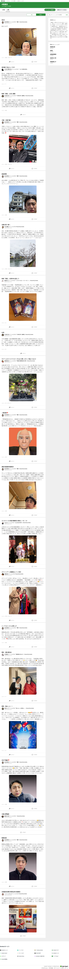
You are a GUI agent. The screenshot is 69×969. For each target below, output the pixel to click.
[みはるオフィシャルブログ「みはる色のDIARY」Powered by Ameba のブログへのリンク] (3, 523)
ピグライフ (3, 956)
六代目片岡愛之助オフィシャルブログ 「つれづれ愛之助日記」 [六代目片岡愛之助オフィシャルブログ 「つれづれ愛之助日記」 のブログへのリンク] (16, 69)
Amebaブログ (56, 950)
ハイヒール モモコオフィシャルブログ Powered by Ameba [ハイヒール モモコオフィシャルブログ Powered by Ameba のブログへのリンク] (15, 893)
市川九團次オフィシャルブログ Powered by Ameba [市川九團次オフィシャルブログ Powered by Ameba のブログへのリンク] (14, 226)
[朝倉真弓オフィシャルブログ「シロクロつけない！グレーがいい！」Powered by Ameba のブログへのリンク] (3, 281)
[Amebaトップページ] (3, 1)
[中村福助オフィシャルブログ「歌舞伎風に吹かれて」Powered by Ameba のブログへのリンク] (3, 655)
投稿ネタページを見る (61, 9)
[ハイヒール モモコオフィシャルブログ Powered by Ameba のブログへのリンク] (3, 894)
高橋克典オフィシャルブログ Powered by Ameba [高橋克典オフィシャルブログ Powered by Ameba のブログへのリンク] (13, 574)
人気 (8, 10)
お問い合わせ (45, 968)
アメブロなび (55, 956)
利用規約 (51, 968)
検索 (67, 14)
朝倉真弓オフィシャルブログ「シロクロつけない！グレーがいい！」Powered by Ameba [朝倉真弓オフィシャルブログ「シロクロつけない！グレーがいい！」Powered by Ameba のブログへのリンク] (21, 280)
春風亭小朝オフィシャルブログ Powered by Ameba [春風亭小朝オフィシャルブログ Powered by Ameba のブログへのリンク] (14, 816)
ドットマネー (21, 950)
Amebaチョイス (4, 950)
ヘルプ (66, 968)
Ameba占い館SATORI (39, 956)
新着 (3, 10)
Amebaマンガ (56, 953)
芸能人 (40, 14)
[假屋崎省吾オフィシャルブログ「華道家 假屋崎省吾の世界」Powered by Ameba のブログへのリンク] (3, 361)
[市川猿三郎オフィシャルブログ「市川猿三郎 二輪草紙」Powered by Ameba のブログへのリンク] (3, 96)
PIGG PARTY (38, 953)
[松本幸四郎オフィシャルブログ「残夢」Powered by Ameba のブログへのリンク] (3, 22)
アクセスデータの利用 (59, 968)
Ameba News (21, 956)
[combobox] (58, 15)
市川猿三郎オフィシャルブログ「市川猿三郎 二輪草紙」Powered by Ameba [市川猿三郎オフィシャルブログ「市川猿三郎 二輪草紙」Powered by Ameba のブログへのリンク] (18, 95)
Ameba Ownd (4, 953)
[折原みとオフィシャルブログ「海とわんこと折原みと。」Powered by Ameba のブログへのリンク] (3, 709)
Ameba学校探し (4, 959)
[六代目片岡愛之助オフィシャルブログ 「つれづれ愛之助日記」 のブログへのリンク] (3, 70)
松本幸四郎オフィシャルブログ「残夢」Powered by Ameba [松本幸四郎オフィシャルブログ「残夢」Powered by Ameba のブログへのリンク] (15, 22)
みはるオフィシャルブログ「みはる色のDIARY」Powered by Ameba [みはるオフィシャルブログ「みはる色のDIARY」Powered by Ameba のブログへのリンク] (17, 522)
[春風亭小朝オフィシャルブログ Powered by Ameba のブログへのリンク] (3, 816)
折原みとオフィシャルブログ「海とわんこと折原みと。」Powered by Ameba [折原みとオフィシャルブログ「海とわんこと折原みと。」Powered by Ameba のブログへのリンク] (19, 708)
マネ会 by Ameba (39, 950)
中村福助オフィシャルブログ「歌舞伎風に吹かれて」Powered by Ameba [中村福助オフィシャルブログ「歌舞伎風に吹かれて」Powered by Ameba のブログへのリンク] (18, 654)
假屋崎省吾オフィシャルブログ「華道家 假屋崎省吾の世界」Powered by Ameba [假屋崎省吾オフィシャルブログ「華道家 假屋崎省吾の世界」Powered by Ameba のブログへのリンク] (19, 360)
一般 (31, 14)
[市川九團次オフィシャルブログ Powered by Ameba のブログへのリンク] (3, 227)
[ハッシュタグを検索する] (58, 15)
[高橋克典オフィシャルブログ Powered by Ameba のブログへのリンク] (3, 574)
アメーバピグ (21, 953)
